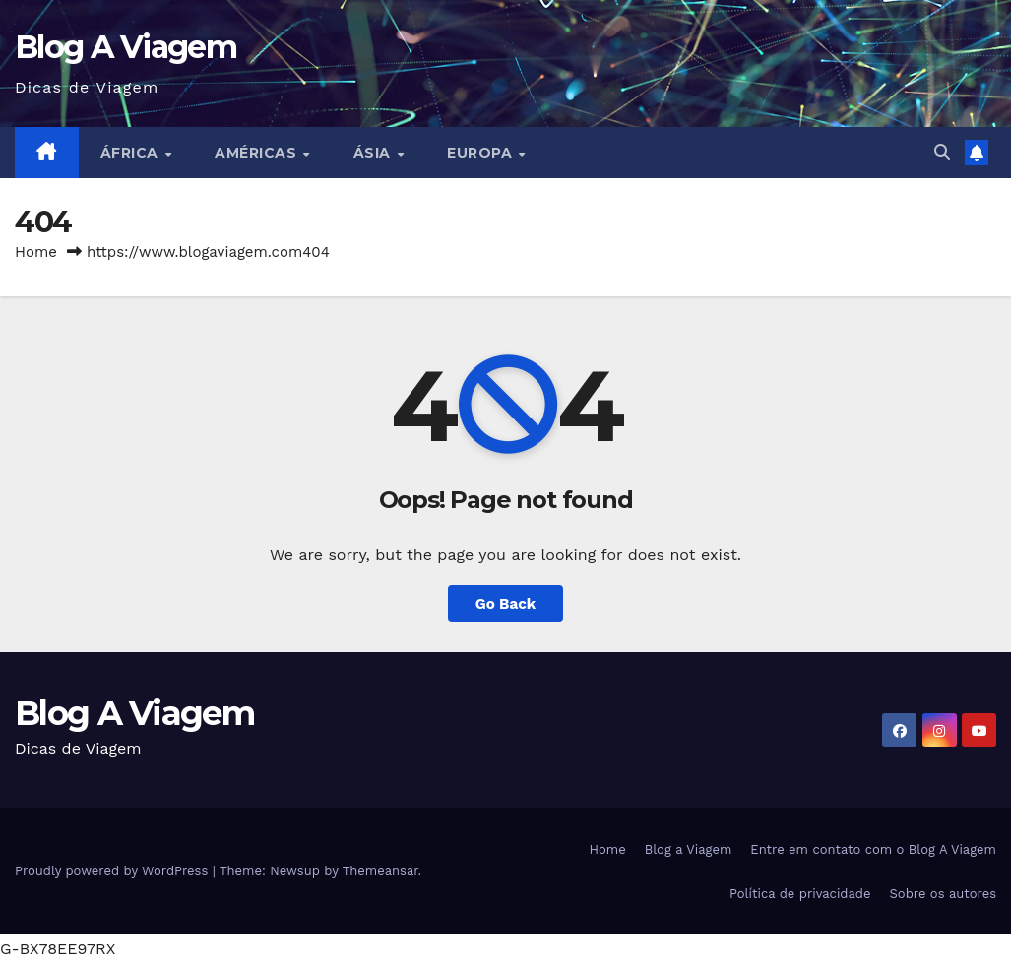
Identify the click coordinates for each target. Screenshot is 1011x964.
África (131, 152)
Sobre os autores (943, 893)
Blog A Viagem (125, 47)
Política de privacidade (800, 893)
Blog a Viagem (688, 849)
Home (36, 252)
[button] (942, 152)
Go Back (506, 603)
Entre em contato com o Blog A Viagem (873, 849)
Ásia (374, 152)
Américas (258, 152)
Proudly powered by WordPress (114, 871)
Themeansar (380, 871)
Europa (482, 152)
